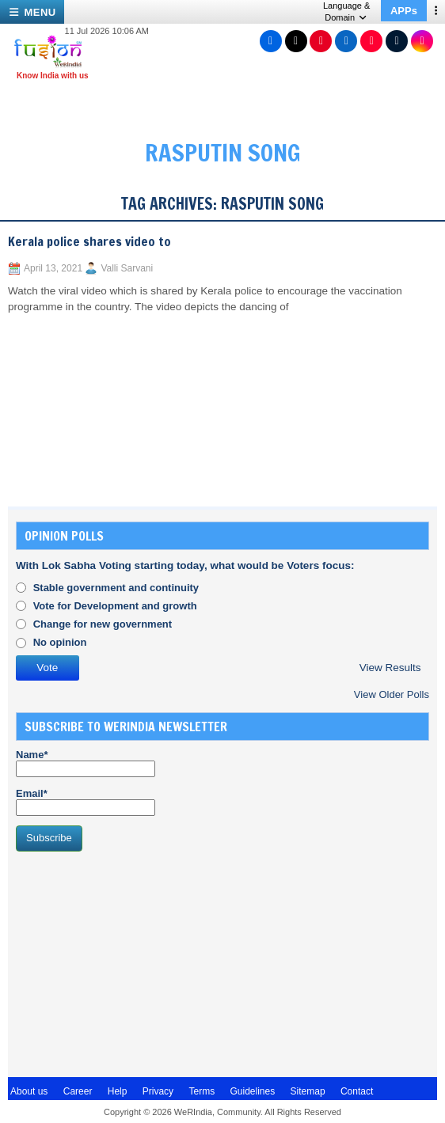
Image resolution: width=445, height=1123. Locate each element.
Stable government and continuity (116, 588)
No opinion (60, 642)
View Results (390, 667)
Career (78, 1091)
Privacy (158, 1091)
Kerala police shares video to (89, 241)
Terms (201, 1091)
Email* (85, 801)
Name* (85, 763)
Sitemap (308, 1091)
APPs (403, 11)
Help (117, 1091)
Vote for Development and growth (115, 606)
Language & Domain (346, 11)
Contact (356, 1091)
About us (29, 1091)
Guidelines (252, 1091)
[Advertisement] (134, 962)
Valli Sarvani (127, 268)
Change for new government (103, 624)
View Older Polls (391, 694)
